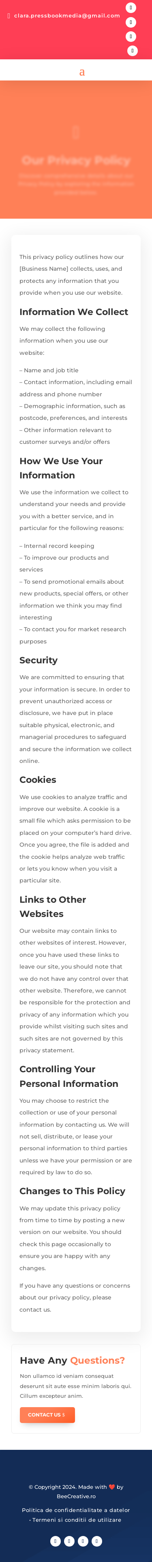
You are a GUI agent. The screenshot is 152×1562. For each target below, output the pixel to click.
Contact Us (44, 1415)
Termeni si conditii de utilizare (76, 1519)
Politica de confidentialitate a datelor (76, 1510)
